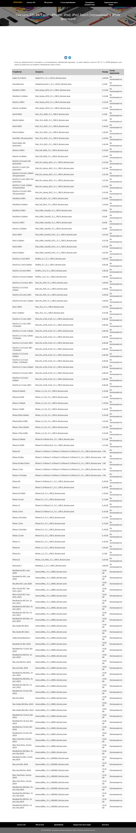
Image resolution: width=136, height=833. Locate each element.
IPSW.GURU (17, 2)
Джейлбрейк (58, 825)
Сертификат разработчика (90, 4)
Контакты (105, 825)
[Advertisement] (68, 40)
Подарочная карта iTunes (111, 4)
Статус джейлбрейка (68, 2)
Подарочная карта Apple (82, 825)
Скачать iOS (31, 2)
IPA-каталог (48, 2)
